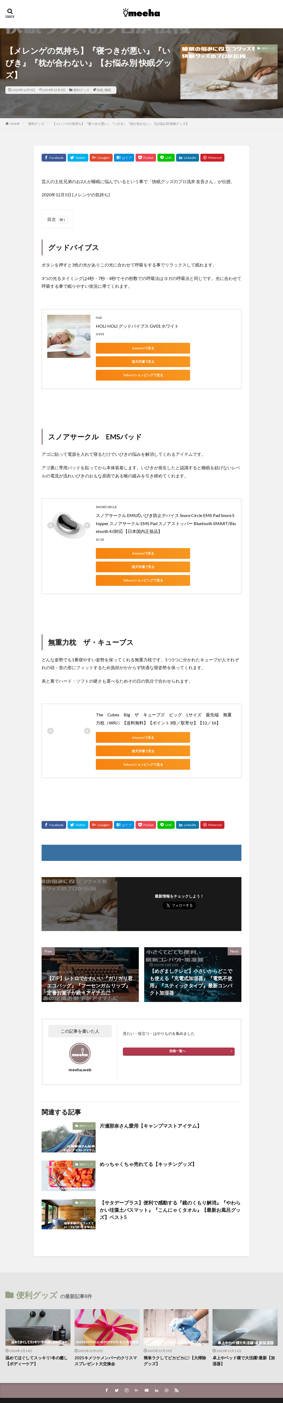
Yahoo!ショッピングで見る (120, 362)
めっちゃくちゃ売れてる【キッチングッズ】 (148, 1124)
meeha (157, 1376)
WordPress (178, 1383)
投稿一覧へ (177, 1010)
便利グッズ (81, 90)
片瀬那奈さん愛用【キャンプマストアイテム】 (151, 1085)
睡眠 (108, 90)
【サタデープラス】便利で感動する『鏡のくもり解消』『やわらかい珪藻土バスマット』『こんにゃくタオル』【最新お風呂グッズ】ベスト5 (170, 1169)
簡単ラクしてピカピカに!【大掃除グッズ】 (175, 1320)
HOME (15, 124)
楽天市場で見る (171, 348)
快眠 (100, 90)
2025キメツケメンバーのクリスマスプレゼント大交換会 (106, 1320)
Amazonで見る (120, 348)
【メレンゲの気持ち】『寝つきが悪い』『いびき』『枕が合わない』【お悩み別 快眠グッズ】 (120, 124)
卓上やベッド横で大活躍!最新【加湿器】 (244, 1320)
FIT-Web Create (127, 1383)
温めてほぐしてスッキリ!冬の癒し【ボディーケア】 (36, 1320)
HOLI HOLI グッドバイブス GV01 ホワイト (137, 325)
